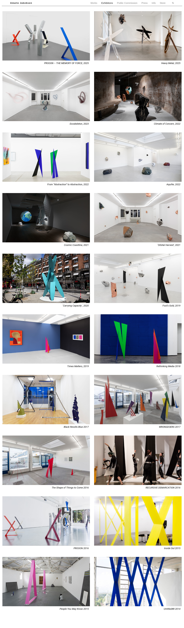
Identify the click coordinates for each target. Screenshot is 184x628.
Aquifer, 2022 (173, 184)
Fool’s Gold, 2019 (171, 305)
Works (93, 3)
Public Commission (127, 3)
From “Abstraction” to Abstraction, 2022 (68, 184)
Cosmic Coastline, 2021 (76, 245)
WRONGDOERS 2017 (169, 426)
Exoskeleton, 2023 (79, 123)
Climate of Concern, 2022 (167, 123)
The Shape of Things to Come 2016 (70, 487)
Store (163, 3)
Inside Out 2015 (172, 548)
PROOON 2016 (81, 548)
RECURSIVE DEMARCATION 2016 (163, 487)
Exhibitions (107, 3)
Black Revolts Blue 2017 (76, 426)
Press (145, 3)
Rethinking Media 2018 (168, 366)
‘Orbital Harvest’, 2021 (168, 245)
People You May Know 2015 (74, 608)
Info (154, 3)
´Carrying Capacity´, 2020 (75, 305)
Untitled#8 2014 (172, 608)
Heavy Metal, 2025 (170, 63)
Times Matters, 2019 (78, 366)
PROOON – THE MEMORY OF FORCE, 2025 (66, 63)
